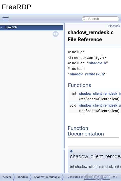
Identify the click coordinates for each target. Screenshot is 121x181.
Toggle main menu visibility (7, 16)
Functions (114, 26)
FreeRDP (11, 27)
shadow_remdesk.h (87, 74)
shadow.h (97, 63)
